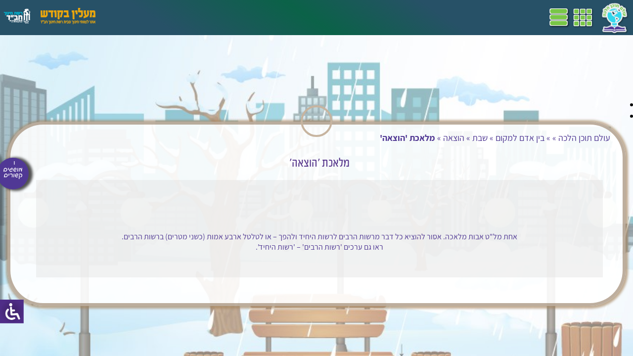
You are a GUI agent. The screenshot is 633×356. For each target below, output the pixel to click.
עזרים (130, 17)
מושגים (222, 17)
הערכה (192, 17)
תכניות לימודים (324, 17)
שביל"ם (281, 17)
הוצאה (397, 137)
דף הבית (368, 17)
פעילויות (160, 17)
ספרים (251, 17)
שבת (424, 137)
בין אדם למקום (464, 137)
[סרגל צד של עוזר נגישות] (12, 311)
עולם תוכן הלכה (528, 137)
